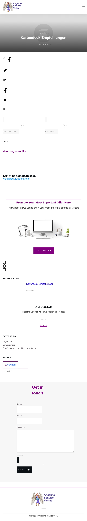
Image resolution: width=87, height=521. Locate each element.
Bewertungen (9, 345)
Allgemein (7, 341)
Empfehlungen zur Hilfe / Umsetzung (19, 348)
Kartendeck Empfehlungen (19, 175)
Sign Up (43, 325)
